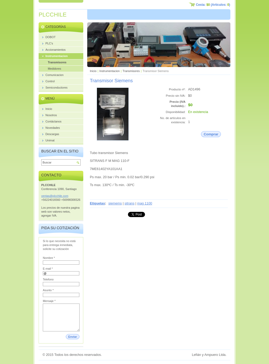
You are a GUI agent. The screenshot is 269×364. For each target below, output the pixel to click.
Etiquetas (97, 203)
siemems (115, 203)
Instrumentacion (109, 71)
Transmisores (131, 71)
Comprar (211, 134)
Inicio (93, 71)
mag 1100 (144, 203)
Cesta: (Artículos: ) (213, 5)
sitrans (129, 203)
